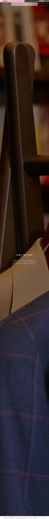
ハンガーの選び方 (41, 5)
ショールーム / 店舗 (12, 5)
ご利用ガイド (39, 3)
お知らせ (18, 5)
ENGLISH (46, 3)
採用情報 (43, 3)
